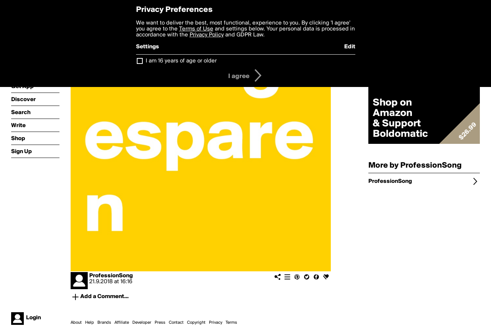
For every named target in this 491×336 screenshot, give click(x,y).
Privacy (215, 322)
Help (89, 322)
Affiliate (121, 322)
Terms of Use (196, 29)
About (76, 322)
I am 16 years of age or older (181, 61)
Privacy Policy (207, 35)
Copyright (196, 322)
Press (160, 322)
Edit (349, 47)
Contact (176, 322)
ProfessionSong (111, 276)
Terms (231, 322)
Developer (141, 322)
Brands (104, 322)
